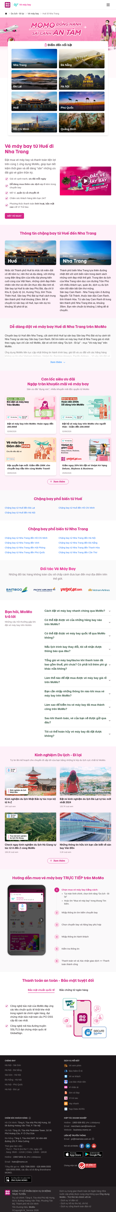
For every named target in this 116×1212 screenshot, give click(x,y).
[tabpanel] (58, 90)
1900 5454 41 (19, 1157)
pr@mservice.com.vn (81, 1139)
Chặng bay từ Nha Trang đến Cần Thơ (78, 552)
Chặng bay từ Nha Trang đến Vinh (22, 542)
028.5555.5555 (13, 1169)
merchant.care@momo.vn (83, 1126)
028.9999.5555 (44, 1166)
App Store (73, 1154)
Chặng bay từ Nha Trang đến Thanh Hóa (79, 547)
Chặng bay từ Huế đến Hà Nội (20, 512)
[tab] (58, 45)
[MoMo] (6, 13)
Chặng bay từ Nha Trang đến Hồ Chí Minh (26, 538)
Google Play (93, 1154)
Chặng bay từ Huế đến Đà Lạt (20, 507)
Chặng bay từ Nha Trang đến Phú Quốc (25, 552)
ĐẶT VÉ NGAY (14, 216)
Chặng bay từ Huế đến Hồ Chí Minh (77, 507)
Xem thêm (58, 362)
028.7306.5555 (28, 1166)
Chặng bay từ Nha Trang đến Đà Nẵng (78, 542)
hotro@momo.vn (20, 1162)
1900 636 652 (86, 1122)
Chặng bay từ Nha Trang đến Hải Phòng (25, 547)
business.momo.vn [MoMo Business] (82, 1130)
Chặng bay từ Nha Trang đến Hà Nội (77, 538)
